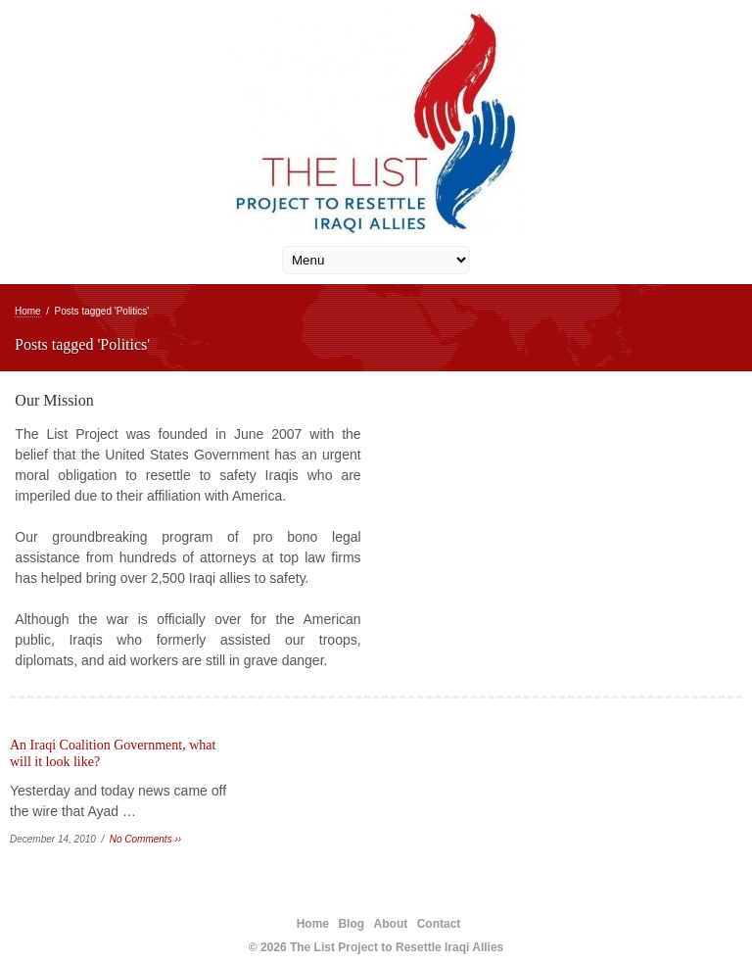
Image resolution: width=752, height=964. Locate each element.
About (391, 924)
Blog (351, 924)
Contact (439, 924)
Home (28, 311)
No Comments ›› (145, 839)
